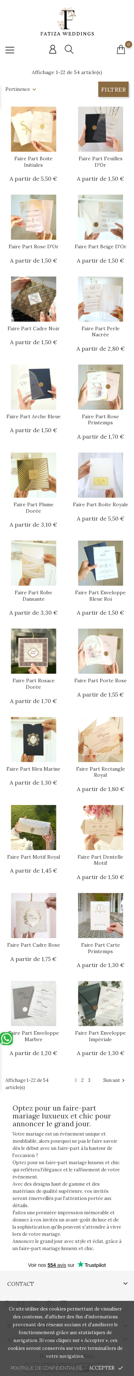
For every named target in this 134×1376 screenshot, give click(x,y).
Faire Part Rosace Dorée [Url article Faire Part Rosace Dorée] (34, 683)
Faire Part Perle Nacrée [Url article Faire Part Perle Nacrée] (100, 331)
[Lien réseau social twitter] (20, 1300)
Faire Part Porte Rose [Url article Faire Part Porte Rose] (100, 680)
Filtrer (113, 89)
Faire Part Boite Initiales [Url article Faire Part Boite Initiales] (33, 161)
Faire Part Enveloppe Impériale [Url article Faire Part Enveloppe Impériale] (100, 1036)
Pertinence (17, 89)
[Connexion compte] (52, 49)
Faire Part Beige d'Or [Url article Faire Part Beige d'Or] (100, 246)
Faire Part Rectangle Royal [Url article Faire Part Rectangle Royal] (100, 772)
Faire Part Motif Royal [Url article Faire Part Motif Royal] (33, 857)
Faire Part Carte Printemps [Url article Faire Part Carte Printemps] (100, 948)
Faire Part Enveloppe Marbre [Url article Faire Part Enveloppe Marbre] (33, 1036)
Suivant (114, 1080)
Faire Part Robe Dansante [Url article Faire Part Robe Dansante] (33, 595)
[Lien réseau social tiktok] (77, 1300)
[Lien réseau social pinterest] (49, 1300)
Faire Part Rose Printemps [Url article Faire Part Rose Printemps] (100, 419)
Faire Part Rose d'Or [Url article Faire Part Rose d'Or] (34, 246)
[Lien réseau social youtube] (35, 1300)
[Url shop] (67, 22)
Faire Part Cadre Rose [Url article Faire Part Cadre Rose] (33, 945)
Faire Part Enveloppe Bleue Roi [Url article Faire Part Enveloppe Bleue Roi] (100, 595)
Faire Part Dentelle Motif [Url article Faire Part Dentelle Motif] (100, 860)
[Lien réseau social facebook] (6, 1300)
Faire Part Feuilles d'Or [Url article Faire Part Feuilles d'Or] (101, 161)
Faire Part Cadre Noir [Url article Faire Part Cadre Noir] (34, 328)
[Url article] (33, 129)
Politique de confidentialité (46, 1368)
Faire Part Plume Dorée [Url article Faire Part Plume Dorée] (34, 507)
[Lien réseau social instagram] (63, 1300)
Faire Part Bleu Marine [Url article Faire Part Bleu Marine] (33, 769)
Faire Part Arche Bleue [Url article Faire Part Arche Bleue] (33, 416)
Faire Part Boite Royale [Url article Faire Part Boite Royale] (100, 504)
